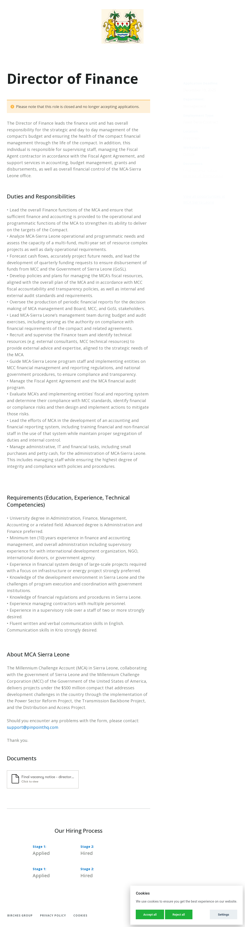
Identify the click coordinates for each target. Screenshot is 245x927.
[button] (43, 779)
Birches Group (20, 915)
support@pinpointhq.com (32, 727)
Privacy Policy (53, 915)
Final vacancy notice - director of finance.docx (203, 173)
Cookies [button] (80, 915)
